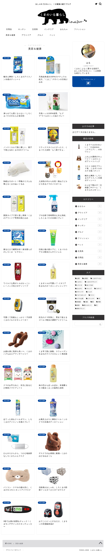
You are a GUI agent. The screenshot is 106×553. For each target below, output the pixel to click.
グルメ (40, 35)
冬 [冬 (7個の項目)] (99, 298)
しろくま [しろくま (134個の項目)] (79, 285)
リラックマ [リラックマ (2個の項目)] (91, 298)
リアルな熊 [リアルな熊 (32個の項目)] (80, 298)
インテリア (49, 29)
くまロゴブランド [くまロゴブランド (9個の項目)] (92, 282)
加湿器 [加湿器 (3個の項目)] (79, 302)
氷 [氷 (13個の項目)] (96, 305)
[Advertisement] (88, 105)
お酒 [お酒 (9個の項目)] (78, 278)
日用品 (9, 29)
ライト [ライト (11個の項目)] (92, 295)
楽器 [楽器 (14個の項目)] (78, 305)
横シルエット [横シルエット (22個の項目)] (88, 305)
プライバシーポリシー (13, 550)
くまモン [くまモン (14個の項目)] (79, 282)
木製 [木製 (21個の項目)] (99, 302)
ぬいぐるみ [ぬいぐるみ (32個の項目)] (90, 285)
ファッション (80, 29)
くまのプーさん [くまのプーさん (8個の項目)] (96, 278)
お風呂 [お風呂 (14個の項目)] (86, 278)
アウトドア (26, 35)
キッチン (22, 29)
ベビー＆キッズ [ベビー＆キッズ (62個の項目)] (81, 295)
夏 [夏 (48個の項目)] (93, 302)
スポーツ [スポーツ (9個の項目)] (98, 288)
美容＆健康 (10, 35)
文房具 (35, 29)
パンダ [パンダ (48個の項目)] (90, 292)
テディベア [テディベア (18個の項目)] (80, 292)
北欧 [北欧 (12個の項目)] (86, 302)
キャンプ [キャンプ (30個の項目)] (89, 288)
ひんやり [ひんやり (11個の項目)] (79, 288)
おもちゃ (64, 29)
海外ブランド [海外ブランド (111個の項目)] (81, 308)
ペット (52, 35)
